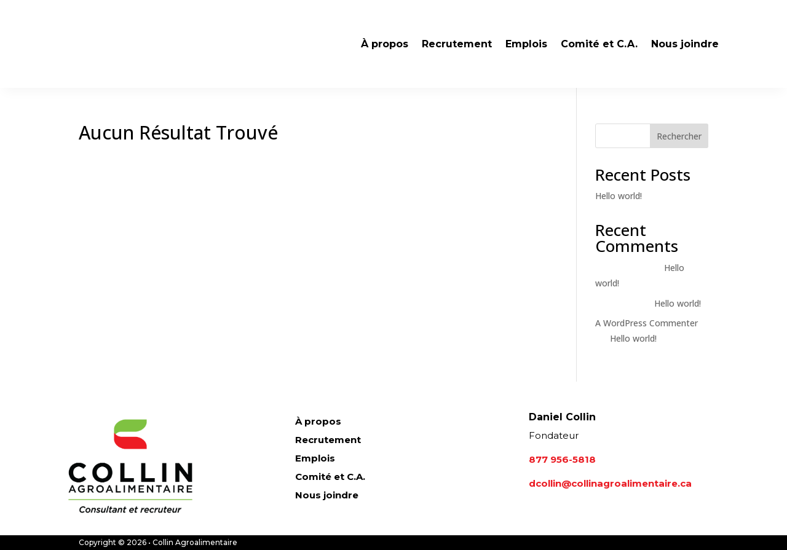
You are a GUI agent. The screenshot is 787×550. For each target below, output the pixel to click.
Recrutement (457, 44)
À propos (384, 44)
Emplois (526, 44)
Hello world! (618, 196)
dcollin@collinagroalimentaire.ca (610, 483)
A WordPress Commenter (646, 323)
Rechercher (679, 136)
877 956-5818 (562, 459)
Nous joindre (685, 44)
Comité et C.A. (599, 44)
